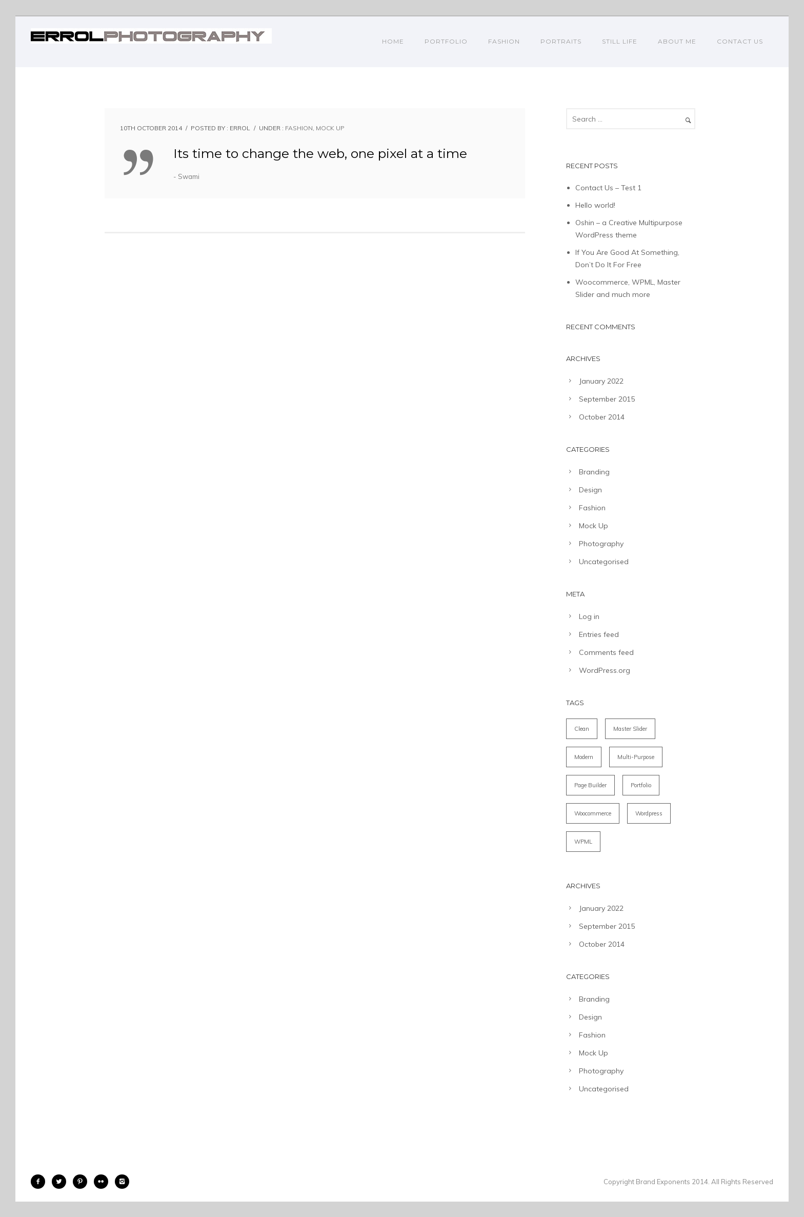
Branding (594, 471)
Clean (581, 728)
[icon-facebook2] (40, 1181)
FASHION (504, 41)
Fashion (299, 128)
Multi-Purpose (635, 757)
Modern (583, 757)
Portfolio (641, 785)
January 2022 (601, 381)
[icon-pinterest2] (82, 1181)
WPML (583, 841)
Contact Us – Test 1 (608, 187)
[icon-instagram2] (122, 1181)
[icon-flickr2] (103, 1181)
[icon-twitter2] (61, 1181)
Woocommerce (592, 813)
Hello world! (595, 205)
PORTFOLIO (446, 41)
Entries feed (599, 634)
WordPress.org (604, 670)
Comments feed (606, 652)
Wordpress (648, 813)
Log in (589, 616)
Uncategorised (604, 561)
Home (393, 41)
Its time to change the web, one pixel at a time (320, 153)
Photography (601, 543)
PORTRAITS (560, 41)
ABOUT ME (677, 41)
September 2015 (607, 399)
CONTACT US (740, 41)
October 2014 (602, 417)
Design (590, 489)
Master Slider (630, 728)
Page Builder (590, 785)
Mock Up (330, 128)
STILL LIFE (619, 41)
